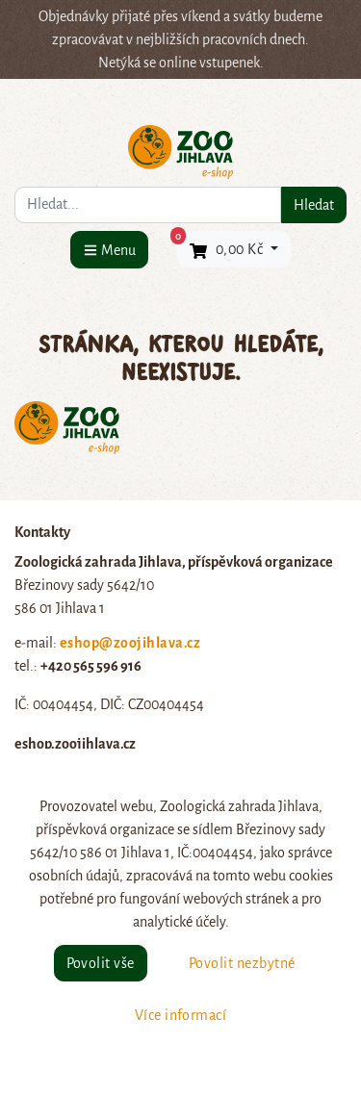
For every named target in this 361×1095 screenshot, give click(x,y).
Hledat (314, 205)
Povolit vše (100, 963)
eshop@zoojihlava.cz (130, 642)
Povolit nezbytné (242, 963)
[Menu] (109, 249)
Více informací (181, 1015)
